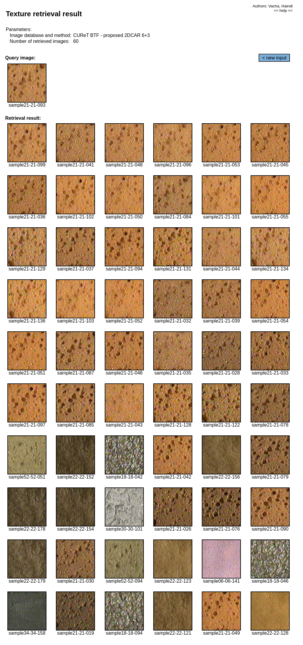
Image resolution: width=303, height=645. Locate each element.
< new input (274, 57)
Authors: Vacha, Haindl (272, 6)
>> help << (283, 10)
